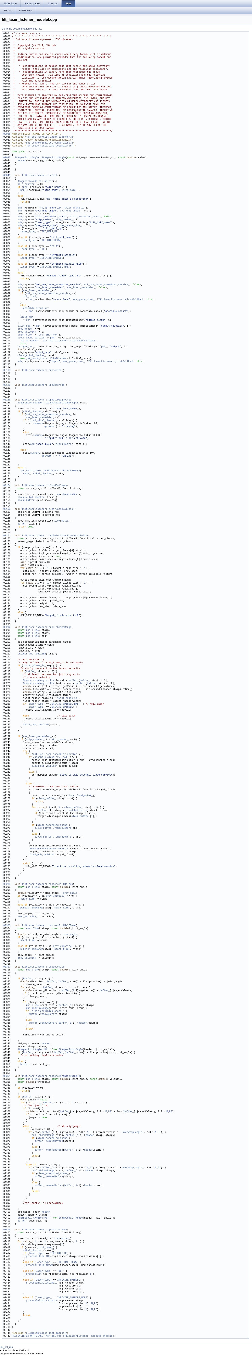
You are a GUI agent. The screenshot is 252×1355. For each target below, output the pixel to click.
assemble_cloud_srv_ (36, 308)
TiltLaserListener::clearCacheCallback (69, 341)
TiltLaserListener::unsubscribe (43, 385)
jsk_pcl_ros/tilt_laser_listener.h (49, 137)
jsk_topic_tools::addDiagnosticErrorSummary (50, 471)
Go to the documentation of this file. (22, 28)
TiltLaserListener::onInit (39, 175)
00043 (6, 157)
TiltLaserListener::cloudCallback (121, 299)
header (22, 160)
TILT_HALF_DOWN (50, 240)
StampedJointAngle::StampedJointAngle (40, 157)
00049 (6, 175)
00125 (6, 400)
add (32, 444)
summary (38, 423)
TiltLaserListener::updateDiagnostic (46, 400)
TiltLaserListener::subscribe (42, 370)
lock (57, 409)
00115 (6, 370)
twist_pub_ (25, 326)
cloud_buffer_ (65, 444)
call (66, 757)
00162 (6, 509)
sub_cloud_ (30, 296)
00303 (6, 925)
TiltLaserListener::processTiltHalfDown (49, 925)
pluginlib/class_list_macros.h (46, 1333)
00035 (6, 134)
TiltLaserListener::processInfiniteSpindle (51, 1076)
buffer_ (22, 524)
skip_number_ (64, 220)
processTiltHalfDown (39, 1265)
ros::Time (32, 630)
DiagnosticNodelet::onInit (35, 181)
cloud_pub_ (27, 317)
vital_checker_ (33, 411)
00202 (6, 627)
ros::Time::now (47, 335)
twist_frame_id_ (75, 208)
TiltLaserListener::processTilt (43, 967)
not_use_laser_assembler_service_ (106, 284)
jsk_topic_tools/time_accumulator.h (50, 146)
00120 (6, 385)
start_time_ (25, 335)
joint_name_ (69, 190)
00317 (6, 967)
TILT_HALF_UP (48, 231)
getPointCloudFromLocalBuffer (49, 849)
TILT (43, 249)
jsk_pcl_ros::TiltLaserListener (67, 1336)
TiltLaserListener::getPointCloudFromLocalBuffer (55, 536)
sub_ (20, 361)
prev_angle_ (25, 329)
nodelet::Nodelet (102, 1336)
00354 (6, 1076)
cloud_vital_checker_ (32, 355)
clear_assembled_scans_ (85, 217)
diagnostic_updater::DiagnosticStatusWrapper (48, 403)
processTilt (34, 1274)
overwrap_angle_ (70, 211)
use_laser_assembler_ (81, 287)
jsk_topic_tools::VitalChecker (46, 358)
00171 (6, 536)
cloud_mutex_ (69, 409)
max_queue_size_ (70, 225)
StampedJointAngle (71, 1049)
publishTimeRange (31, 908)
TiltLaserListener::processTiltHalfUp (47, 884)
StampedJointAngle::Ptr (38, 680)
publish (41, 654)
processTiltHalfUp (38, 1256)
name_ (26, 473)
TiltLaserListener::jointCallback (111, 361)
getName (49, 426)
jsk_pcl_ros (6, 1347)
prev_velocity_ (27, 332)
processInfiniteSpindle (41, 1283)
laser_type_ (28, 231)
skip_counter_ (27, 184)
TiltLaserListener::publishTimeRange (46, 627)
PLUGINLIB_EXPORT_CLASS (27, 1336)
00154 (6, 485)
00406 (6, 1230)
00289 (6, 884)
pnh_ (26, 187)
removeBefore (62, 828)
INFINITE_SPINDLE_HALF (55, 267)
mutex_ (65, 521)
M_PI (108, 1111)
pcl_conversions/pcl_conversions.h (49, 143)
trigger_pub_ (26, 346)
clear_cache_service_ (32, 338)
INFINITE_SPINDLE (51, 258)
